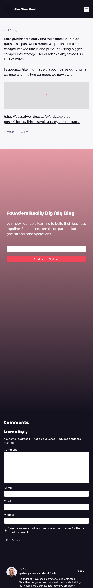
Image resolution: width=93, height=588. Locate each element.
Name (8, 487)
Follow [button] (80, 570)
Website (9, 514)
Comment (11, 449)
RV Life (24, 132)
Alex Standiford (25, 9)
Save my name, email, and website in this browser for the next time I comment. (47, 530)
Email (9, 243)
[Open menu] (86, 9)
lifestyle (10, 132)
